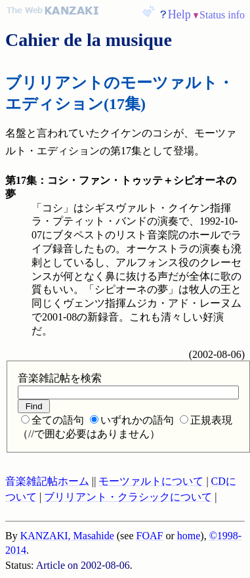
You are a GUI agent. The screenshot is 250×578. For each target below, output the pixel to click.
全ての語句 (52, 420)
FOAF (149, 535)
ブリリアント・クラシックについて (128, 496)
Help (179, 14)
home (189, 535)
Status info (222, 14)
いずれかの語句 (132, 420)
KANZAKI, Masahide (67, 535)
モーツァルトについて (150, 481)
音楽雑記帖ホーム (47, 481)
